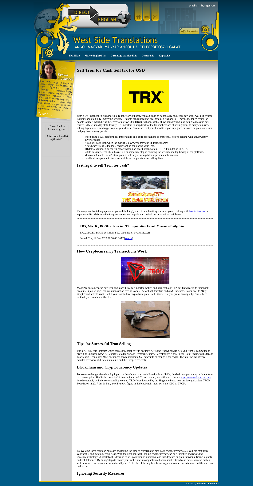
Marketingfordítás (95, 55)
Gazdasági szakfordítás (123, 55)
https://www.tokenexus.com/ (196, 377)
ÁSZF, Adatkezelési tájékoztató (57, 138)
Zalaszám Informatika (208, 483)
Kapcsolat (164, 55)
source (128, 238)
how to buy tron (197, 211)
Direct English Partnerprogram (56, 128)
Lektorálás (148, 55)
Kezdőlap (74, 55)
